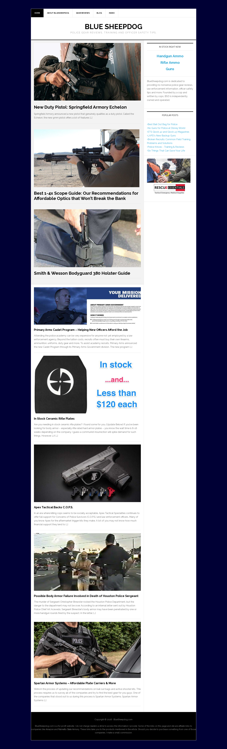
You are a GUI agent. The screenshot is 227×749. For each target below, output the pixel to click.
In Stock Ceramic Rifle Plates (54, 418)
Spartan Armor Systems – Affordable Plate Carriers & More (75, 683)
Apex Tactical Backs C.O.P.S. (53, 507)
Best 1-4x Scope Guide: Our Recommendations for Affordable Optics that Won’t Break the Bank (86, 196)
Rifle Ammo (170, 62)
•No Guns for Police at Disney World (166, 128)
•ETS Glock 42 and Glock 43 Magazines (168, 131)
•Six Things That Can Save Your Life (166, 150)
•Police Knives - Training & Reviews (165, 147)
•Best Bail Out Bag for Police (162, 124)
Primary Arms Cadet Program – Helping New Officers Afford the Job (81, 330)
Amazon (50, 729)
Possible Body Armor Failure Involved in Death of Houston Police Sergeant (86, 596)
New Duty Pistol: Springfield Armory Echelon (80, 107)
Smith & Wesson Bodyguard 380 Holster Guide (82, 273)
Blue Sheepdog (113, 27)
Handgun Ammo (170, 56)
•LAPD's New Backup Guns (161, 135)
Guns (170, 69)
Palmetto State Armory (68, 729)
